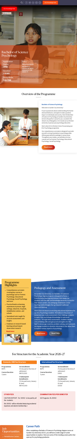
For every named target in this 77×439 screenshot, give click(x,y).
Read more (41, 333)
